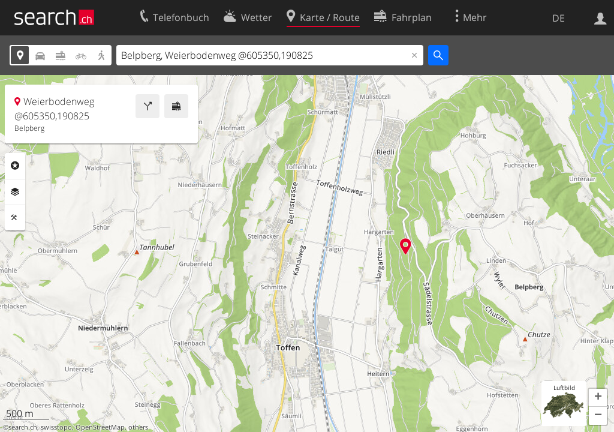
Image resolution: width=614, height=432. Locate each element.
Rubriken (15, 165)
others (138, 427)
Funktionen (15, 217)
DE (558, 18)
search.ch (22, 427)
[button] (598, 398)
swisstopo (56, 427)
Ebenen (15, 192)
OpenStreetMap (100, 427)
